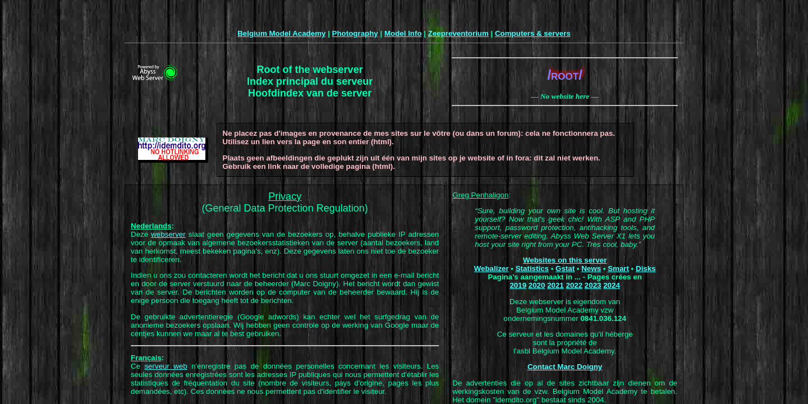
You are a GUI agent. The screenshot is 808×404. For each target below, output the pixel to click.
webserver (168, 234)
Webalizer (491, 268)
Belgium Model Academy (281, 33)
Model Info (403, 33)
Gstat (565, 268)
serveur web (165, 366)
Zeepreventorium (458, 33)
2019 (517, 285)
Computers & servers (533, 33)
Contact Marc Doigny (564, 366)
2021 (555, 285)
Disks (646, 268)
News (591, 268)
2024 (611, 285)
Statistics (532, 268)
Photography (355, 33)
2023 (593, 285)
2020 (537, 285)
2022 (574, 285)
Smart (618, 268)
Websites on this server (565, 260)
